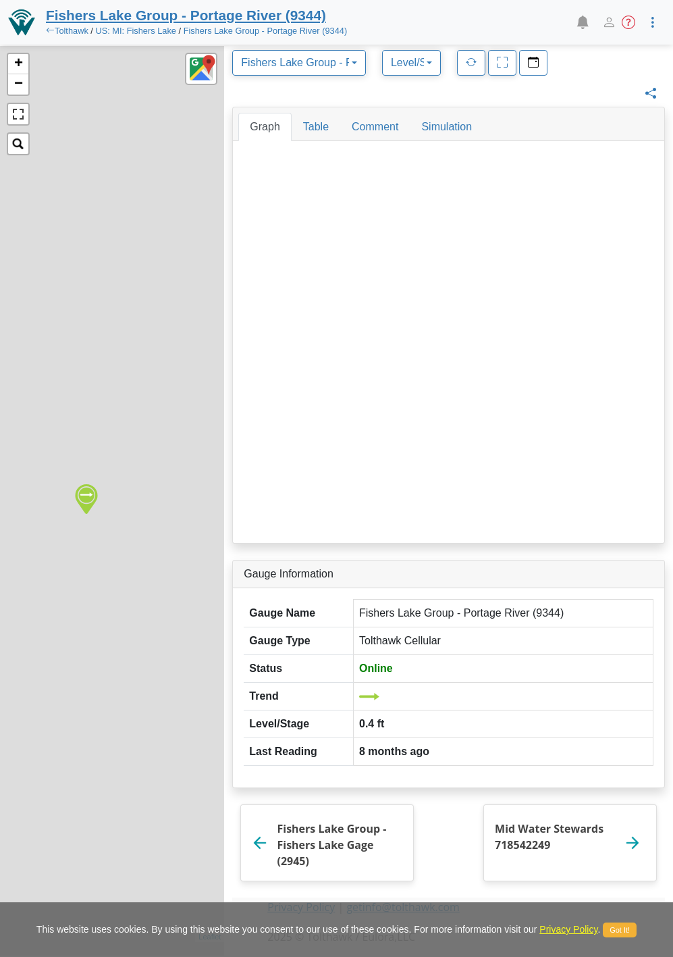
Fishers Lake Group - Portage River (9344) (266, 31)
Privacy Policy (568, 929)
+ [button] (18, 64)
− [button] (18, 84)
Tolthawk (71, 31)
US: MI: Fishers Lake (135, 31)
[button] (582, 22)
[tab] (264, 127)
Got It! (620, 930)
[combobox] (299, 63)
